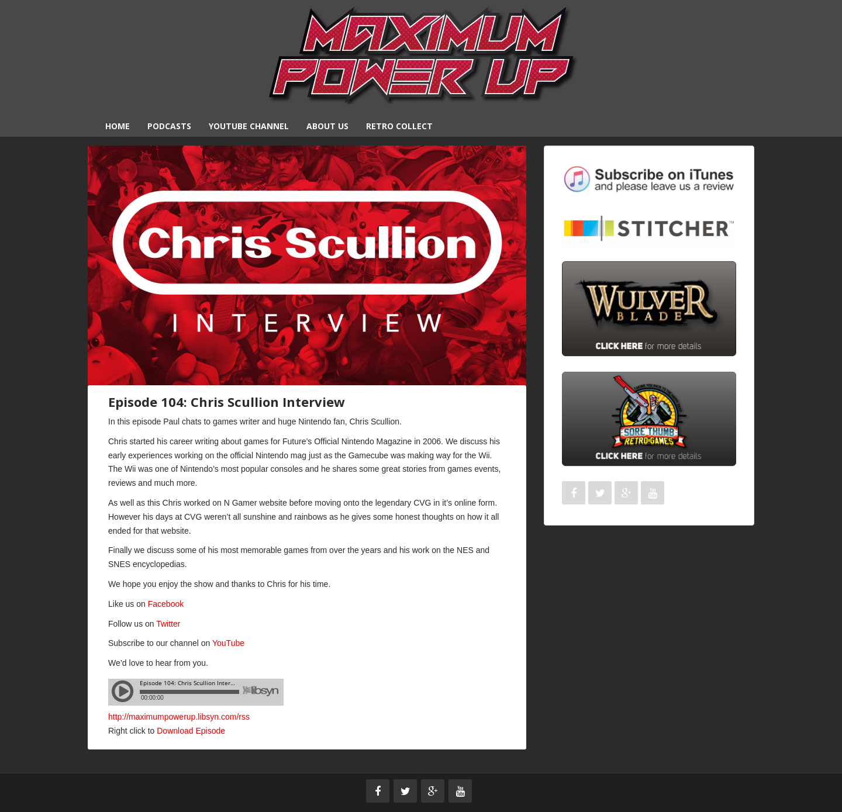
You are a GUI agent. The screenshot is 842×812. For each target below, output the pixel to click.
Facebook (166, 604)
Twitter (168, 623)
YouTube (228, 643)
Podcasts (169, 126)
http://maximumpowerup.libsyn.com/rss (179, 716)
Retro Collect (399, 126)
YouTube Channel (249, 126)
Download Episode (191, 730)
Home (117, 126)
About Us (327, 126)
